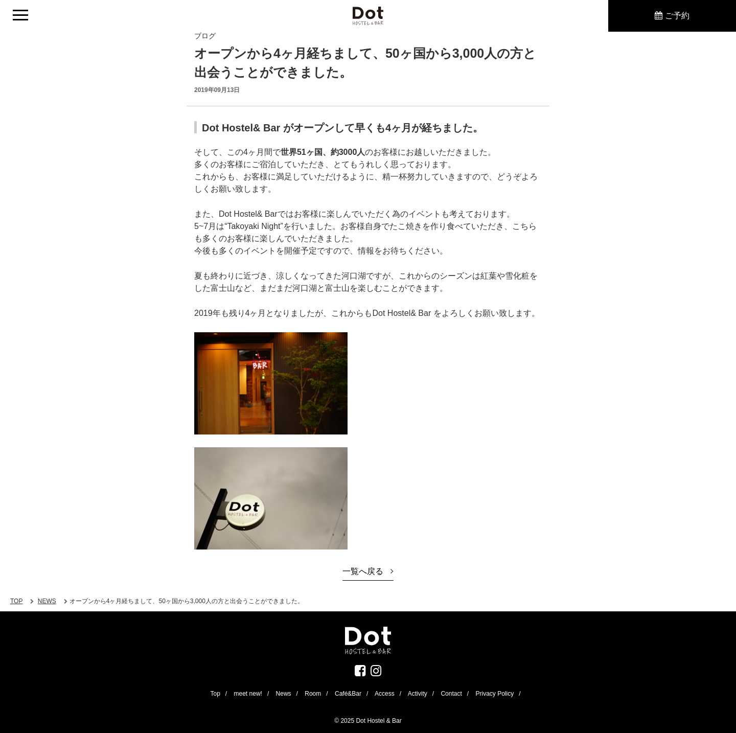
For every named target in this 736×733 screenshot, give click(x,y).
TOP (16, 601)
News (283, 693)
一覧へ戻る (362, 571)
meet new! (248, 693)
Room (313, 693)
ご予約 (677, 15)
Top (215, 693)
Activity (417, 693)
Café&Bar (348, 693)
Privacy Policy (494, 693)
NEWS (47, 601)
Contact (451, 693)
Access (385, 693)
